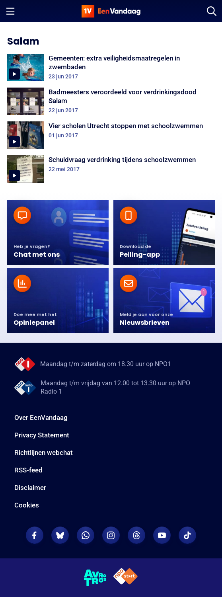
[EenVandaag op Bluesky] (60, 535)
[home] (111, 11)
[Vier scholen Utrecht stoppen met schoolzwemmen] (111, 135)
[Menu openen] (10, 11)
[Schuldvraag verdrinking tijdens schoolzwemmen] (111, 169)
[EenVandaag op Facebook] (34, 535)
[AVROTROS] (95, 578)
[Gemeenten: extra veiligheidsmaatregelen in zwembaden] (111, 67)
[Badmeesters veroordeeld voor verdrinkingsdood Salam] (111, 101)
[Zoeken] (211, 11)
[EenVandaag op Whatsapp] (85, 535)
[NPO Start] (125, 577)
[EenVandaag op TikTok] (187, 535)
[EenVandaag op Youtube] (162, 535)
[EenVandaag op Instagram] (111, 535)
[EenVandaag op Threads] (136, 535)
